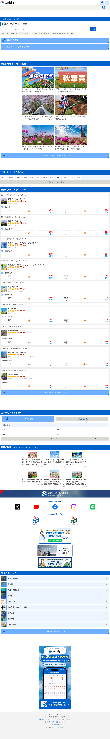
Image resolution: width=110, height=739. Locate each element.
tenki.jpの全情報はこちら (56, 631)
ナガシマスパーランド (59, 33)
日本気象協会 (58, 724)
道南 (57, 434)
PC (60, 714)
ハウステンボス (25, 33)
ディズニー (5, 33)
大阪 (58, 177)
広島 (71, 177)
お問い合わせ (56, 722)
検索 (93, 29)
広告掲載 (47, 722)
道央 (3, 434)
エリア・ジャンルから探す (18, 47)
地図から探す (12, 40)
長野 (32, 177)
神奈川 (11, 177)
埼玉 (25, 177)
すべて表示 (55, 438)
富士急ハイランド (14, 33)
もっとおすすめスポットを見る (56, 393)
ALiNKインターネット (57, 727)
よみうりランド (71, 33)
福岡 (78, 177)
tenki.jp (8, 2)
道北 (3, 430)
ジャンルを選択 (83, 419)
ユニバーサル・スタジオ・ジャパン (41, 33)
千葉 (18, 177)
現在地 (103, 8)
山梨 (38, 177)
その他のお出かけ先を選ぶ (55, 182)
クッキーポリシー (65, 719)
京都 (65, 177)
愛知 (51, 177)
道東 (57, 430)
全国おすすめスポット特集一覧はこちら (57, 155)
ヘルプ (63, 722)
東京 (3, 177)
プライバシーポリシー (52, 719)
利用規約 (41, 719)
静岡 (45, 177)
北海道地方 (6, 425)
